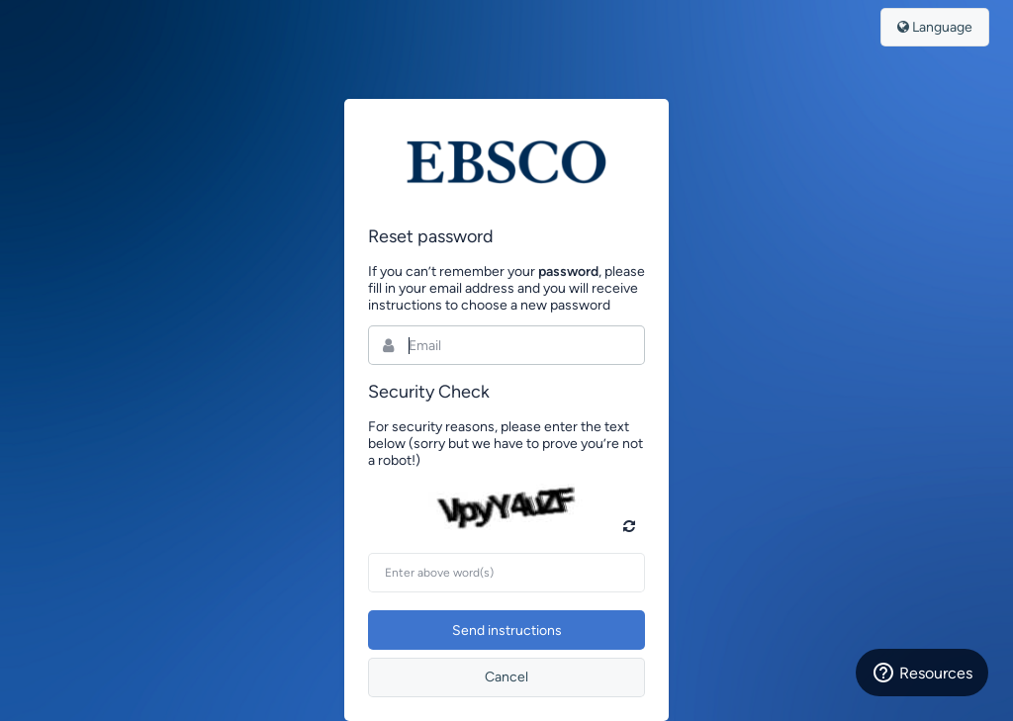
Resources (922, 672)
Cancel (506, 677)
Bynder (506, 162)
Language (934, 27)
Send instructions (507, 630)
